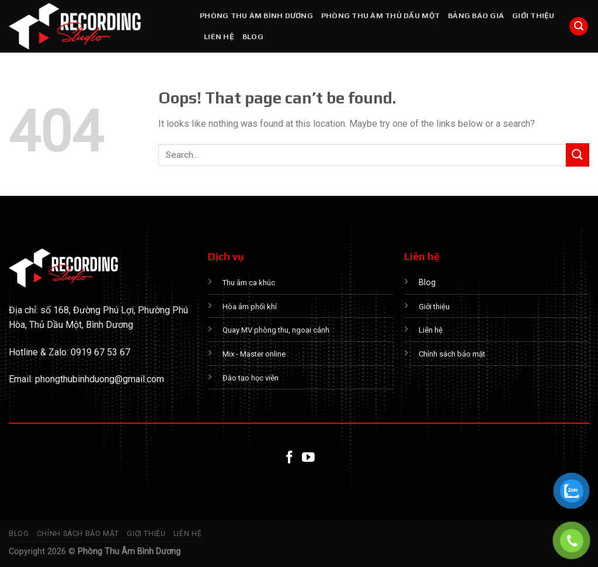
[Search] (578, 26)
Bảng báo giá (476, 15)
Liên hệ (219, 36)
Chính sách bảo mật (78, 534)
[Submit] (577, 154)
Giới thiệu (533, 15)
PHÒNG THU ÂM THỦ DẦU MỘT (380, 15)
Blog (252, 36)
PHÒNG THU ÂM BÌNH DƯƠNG (256, 15)
